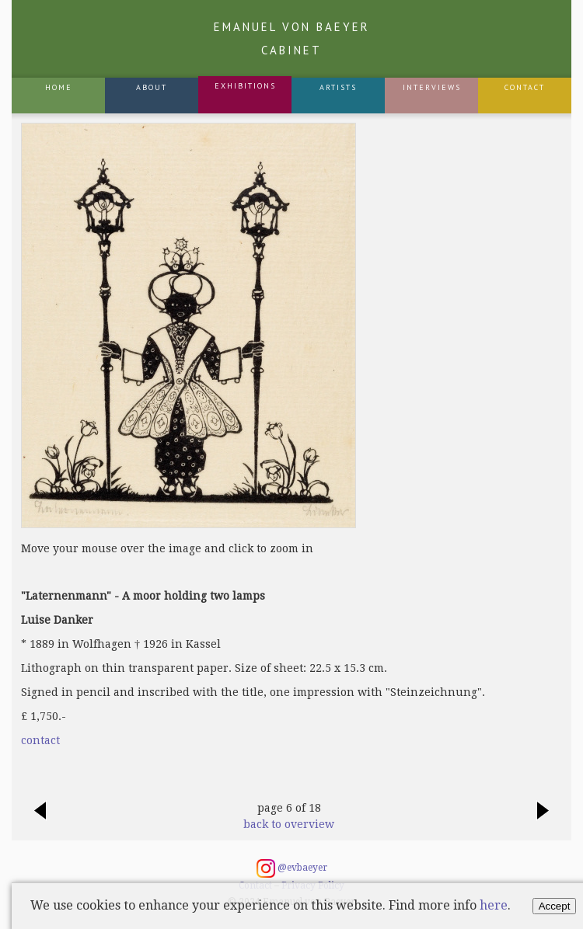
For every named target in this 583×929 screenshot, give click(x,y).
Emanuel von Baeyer (292, 38)
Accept (555, 906)
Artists (338, 87)
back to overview (288, 824)
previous (39, 818)
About (151, 87)
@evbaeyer (292, 868)
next (543, 818)
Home (58, 87)
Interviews (432, 87)
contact (40, 740)
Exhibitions (245, 86)
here (494, 905)
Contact (524, 87)
